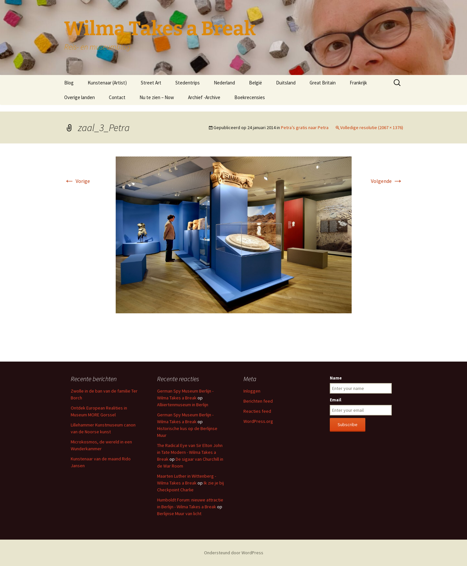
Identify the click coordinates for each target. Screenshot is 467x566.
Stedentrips (187, 83)
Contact (117, 97)
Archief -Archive (204, 97)
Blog (69, 83)
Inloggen (251, 391)
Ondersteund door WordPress (233, 553)
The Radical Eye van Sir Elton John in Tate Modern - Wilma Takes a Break (190, 452)
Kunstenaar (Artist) (107, 83)
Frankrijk (358, 83)
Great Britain (323, 83)
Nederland (224, 83)
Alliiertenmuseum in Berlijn (182, 405)
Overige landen (79, 97)
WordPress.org (258, 421)
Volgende (387, 181)
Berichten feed (258, 401)
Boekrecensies (249, 97)
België (255, 83)
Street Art (151, 83)
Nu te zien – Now (156, 97)
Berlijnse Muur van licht (179, 513)
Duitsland (286, 83)
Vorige (77, 181)
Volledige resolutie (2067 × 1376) (371, 127)
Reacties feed (257, 411)
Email (335, 400)
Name (336, 378)
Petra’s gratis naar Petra (304, 127)
